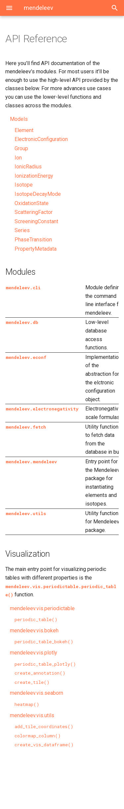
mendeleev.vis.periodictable (42, 608)
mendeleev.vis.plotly (33, 653)
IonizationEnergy (34, 176)
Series (22, 230)
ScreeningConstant (36, 221)
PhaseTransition (33, 239)
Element (24, 130)
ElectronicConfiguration (41, 139)
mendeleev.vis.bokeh (34, 630)
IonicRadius (28, 166)
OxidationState (32, 203)
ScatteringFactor (34, 212)
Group (21, 148)
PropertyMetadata (36, 249)
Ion (18, 158)
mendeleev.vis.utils (32, 715)
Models (19, 119)
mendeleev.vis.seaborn (36, 693)
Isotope (24, 185)
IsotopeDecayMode (38, 194)
